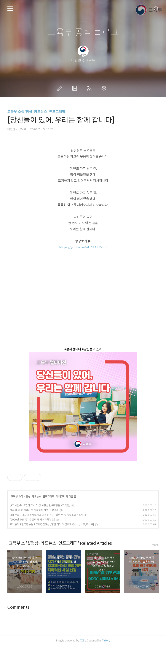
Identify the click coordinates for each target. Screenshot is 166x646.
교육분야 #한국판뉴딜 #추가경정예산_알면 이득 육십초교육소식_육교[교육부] (52, 524)
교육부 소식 (17, 496)
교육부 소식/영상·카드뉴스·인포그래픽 (36, 112)
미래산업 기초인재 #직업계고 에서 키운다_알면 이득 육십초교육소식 (46, 514)
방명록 (75, 88)
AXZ (82, 640)
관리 (105, 88)
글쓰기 (61, 88)
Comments (18, 607)
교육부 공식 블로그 (83, 32)
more (155, 545)
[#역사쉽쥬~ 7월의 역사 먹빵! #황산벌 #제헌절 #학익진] (40, 505)
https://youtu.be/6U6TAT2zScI (83, 247)
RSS (90, 88)
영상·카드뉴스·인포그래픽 (40, 496)
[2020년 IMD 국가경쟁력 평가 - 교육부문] (32, 519)
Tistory (106, 640)
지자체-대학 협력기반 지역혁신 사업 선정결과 (34, 510)
